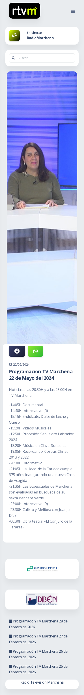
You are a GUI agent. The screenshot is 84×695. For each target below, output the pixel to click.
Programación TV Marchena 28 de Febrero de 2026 (38, 624)
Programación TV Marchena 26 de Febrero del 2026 (38, 654)
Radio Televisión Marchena (42, 682)
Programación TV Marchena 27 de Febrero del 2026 (38, 639)
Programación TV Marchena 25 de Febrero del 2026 (38, 669)
